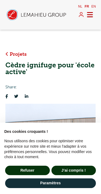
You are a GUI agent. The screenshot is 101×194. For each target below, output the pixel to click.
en (93, 6)
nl (80, 6)
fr (87, 6)
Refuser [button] (27, 170)
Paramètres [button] (50, 183)
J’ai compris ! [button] (73, 170)
